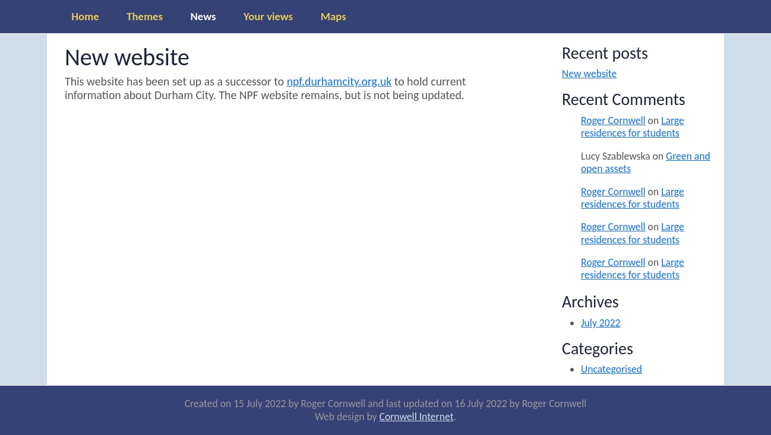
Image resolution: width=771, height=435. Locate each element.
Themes (145, 16)
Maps (333, 16)
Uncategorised (611, 369)
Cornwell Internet (417, 416)
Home (85, 16)
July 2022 (601, 322)
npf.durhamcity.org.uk (339, 81)
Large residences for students (632, 126)
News (203, 16)
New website (589, 73)
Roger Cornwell (613, 120)
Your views (268, 16)
